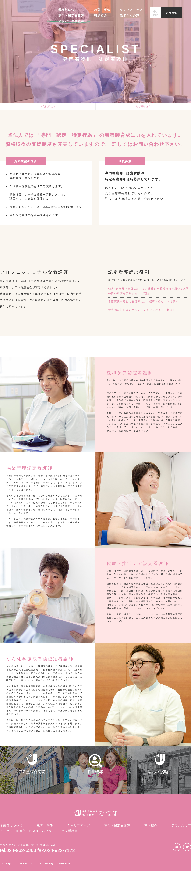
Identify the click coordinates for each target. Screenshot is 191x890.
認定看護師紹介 (143, 108)
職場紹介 (100, 15)
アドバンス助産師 (71, 21)
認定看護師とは (48, 108)
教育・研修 (102, 9)
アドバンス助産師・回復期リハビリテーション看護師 (39, 850)
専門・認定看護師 (71, 15)
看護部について (69, 9)
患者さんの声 (129, 15)
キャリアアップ (131, 9)
